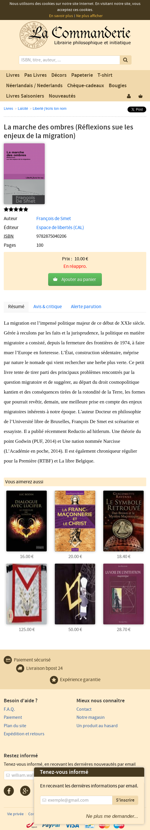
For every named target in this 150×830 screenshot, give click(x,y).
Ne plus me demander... (112, 816)
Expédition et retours (24, 734)
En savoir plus (61, 16)
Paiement (13, 717)
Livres (13, 75)
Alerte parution (86, 307)
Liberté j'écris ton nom (50, 109)
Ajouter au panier (78, 279)
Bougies (118, 85)
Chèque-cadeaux (85, 85)
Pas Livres (35, 75)
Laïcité (23, 109)
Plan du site (15, 726)
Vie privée (15, 814)
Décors (59, 75)
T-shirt (104, 75)
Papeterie (82, 75)
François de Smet (53, 218)
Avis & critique (47, 307)
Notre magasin (90, 717)
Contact (83, 709)
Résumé (16, 307)
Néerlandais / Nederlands (34, 85)
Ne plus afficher (89, 16)
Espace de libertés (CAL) (60, 227)
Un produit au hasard (97, 726)
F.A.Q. (9, 709)
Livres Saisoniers (25, 96)
